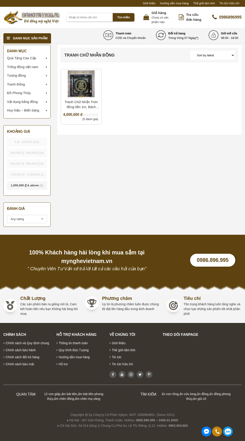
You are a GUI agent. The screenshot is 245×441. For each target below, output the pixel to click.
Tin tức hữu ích (229, 3)
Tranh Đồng (16, 84)
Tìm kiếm (123, 17)
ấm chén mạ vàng (87, 399)
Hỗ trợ (63, 364)
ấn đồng (202, 394)
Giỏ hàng (159, 13)
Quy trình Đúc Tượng (74, 350)
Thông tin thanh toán (73, 343)
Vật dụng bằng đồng (22, 102)
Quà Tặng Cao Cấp (21, 58)
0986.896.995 (213, 260)
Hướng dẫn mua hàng (174, 3)
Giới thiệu (149, 3)
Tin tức (116, 357)
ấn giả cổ (199, 399)
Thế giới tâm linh (204, 3)
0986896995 (227, 17)
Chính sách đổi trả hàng (22, 357)
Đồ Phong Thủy (19, 93)
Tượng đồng (16, 75)
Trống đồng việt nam (22, 67)
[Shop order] (212, 55)
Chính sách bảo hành (21, 350)
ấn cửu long (188, 394)
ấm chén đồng (64, 399)
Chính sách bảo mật (20, 364)
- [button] (27, 142)
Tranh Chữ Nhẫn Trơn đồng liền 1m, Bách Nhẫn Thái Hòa (81, 105)
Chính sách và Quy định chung (27, 343)
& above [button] (27, 185)
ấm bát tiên (69, 394)
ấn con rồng (170, 394)
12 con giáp (52, 394)
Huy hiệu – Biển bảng (23, 110)
